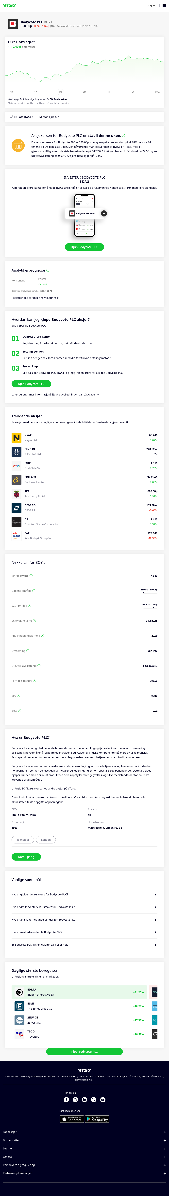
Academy (93, 394)
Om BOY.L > (26, 117)
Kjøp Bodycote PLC (84, 247)
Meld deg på (13, 99)
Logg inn (151, 5)
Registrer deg (20, 298)
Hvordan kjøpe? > (48, 117)
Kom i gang (26, 857)
